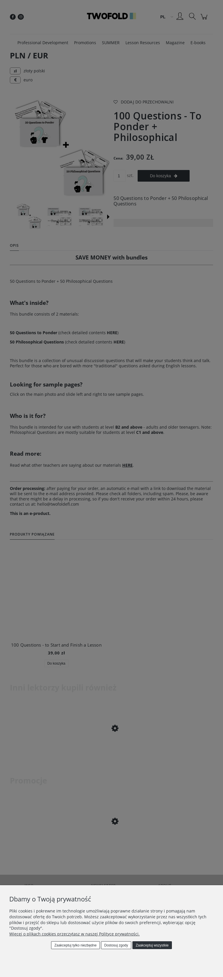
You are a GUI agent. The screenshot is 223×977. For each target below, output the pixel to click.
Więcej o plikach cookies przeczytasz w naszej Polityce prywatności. (74, 934)
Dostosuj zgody (116, 945)
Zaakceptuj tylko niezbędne (75, 945)
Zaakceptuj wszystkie (152, 945)
